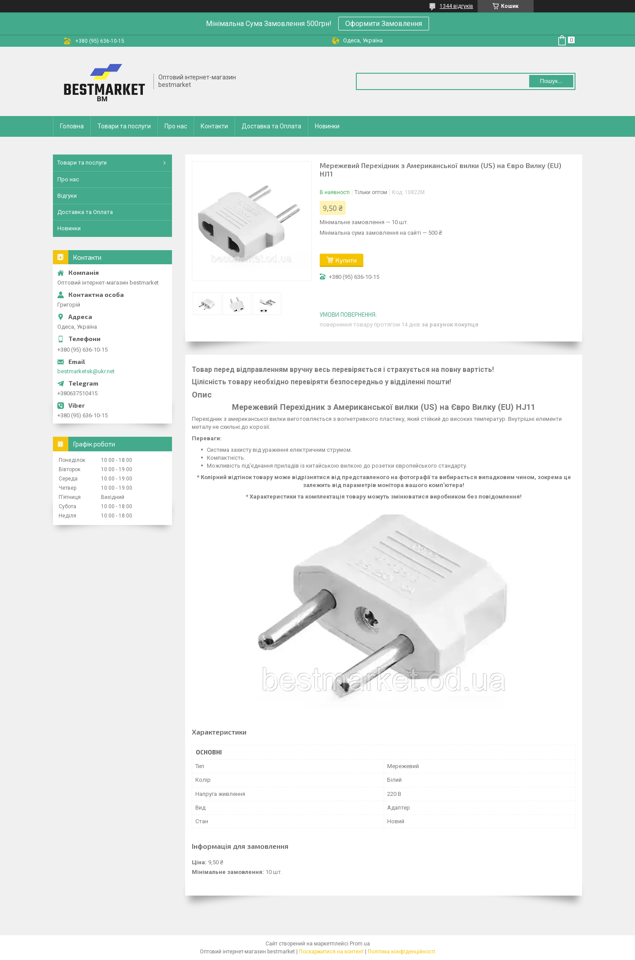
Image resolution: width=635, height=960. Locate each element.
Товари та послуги (124, 126)
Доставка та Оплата (271, 126)
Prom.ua (360, 944)
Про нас (175, 126)
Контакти (214, 126)
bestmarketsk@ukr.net (86, 371)
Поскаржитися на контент (331, 952)
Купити (346, 260)
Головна (72, 126)
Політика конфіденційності (401, 952)
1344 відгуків (456, 6)
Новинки (327, 126)
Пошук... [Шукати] (551, 81)
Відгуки (67, 195)
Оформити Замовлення (383, 23)
